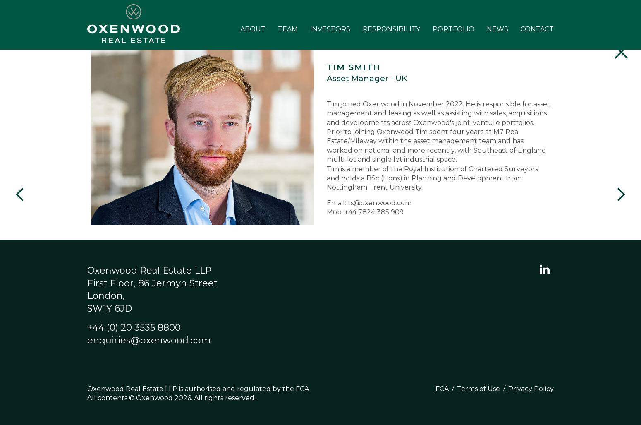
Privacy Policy (531, 389)
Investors (330, 29)
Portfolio (453, 29)
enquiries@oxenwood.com (149, 340)
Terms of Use (478, 389)
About (252, 29)
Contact (537, 29)
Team (288, 29)
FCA (442, 389)
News (497, 29)
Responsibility (391, 29)
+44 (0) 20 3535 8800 (134, 327)
